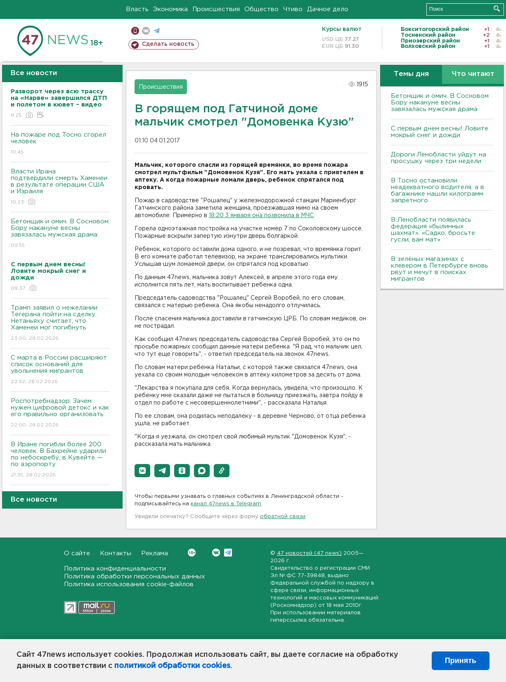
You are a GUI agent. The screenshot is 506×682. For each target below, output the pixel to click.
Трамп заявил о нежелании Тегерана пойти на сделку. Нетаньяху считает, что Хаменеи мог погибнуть (60, 323)
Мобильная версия (135, 31)
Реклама (154, 553)
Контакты (115, 553)
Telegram (228, 552)
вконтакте (146, 31)
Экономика (170, 9)
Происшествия (216, 9)
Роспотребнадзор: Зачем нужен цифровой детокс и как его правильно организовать (60, 413)
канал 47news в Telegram (226, 504)
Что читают (473, 74)
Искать (497, 8)
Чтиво (293, 9)
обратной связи (282, 516)
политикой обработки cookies (172, 666)
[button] (142, 470)
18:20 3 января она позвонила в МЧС (261, 215)
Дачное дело (327, 9)
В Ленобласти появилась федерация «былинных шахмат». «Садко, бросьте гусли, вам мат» (433, 229)
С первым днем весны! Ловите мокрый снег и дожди (439, 132)
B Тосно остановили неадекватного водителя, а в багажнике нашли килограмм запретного (437, 190)
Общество (261, 9)
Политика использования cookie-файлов (129, 584)
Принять (460, 660)
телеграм (157, 31)
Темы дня (411, 74)
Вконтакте (192, 552)
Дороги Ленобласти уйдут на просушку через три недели (438, 158)
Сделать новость (168, 44)
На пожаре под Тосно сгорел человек (60, 144)
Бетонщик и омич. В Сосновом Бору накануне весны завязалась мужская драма (60, 234)
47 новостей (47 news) (309, 553)
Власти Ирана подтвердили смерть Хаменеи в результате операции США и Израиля (60, 187)
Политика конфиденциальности (115, 568)
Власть (137, 9)
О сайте (77, 553)
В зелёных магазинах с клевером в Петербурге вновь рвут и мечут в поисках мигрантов (439, 269)
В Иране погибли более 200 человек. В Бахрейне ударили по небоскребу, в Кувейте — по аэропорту (60, 460)
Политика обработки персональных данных (134, 576)
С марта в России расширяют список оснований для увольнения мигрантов (60, 370)
